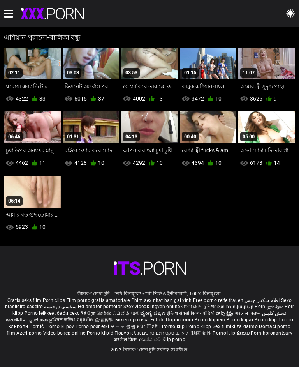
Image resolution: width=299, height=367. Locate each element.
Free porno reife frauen (218, 300)
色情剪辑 (105, 320)
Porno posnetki (93, 326)
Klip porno (173, 339)
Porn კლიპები (270, 306)
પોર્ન (135, 313)
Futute (157, 320)
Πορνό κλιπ (128, 333)
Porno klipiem (210, 320)
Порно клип (180, 320)
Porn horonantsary (271, 333)
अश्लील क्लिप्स (248, 313)
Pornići (37, 326)
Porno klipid (101, 333)
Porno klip (266, 320)
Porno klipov (61, 326)
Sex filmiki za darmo (235, 326)
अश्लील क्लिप (126, 339)
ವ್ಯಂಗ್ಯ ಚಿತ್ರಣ (153, 313)
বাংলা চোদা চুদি (195, 306)
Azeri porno (29, 333)
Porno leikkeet (41, 313)
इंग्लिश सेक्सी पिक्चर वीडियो (191, 313)
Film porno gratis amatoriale (98, 300)
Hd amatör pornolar (100, 306)
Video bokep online (64, 333)
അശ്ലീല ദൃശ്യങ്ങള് (29, 320)
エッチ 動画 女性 (193, 333)
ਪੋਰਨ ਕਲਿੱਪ (64, 320)
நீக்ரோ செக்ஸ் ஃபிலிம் (105, 313)
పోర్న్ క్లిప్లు (225, 313)
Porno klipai (240, 320)
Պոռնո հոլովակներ (233, 306)
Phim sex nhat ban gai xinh (161, 300)
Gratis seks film (24, 300)
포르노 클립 (123, 326)
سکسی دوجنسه (60, 306)
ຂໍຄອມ (244, 333)
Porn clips (54, 300)
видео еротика (132, 320)
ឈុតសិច (86, 320)
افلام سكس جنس (262, 300)
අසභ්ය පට (150, 339)
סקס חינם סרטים (158, 333)
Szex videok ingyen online (151, 306)
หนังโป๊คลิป (149, 326)
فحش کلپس (274, 313)
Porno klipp (199, 326)
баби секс (68, 313)
